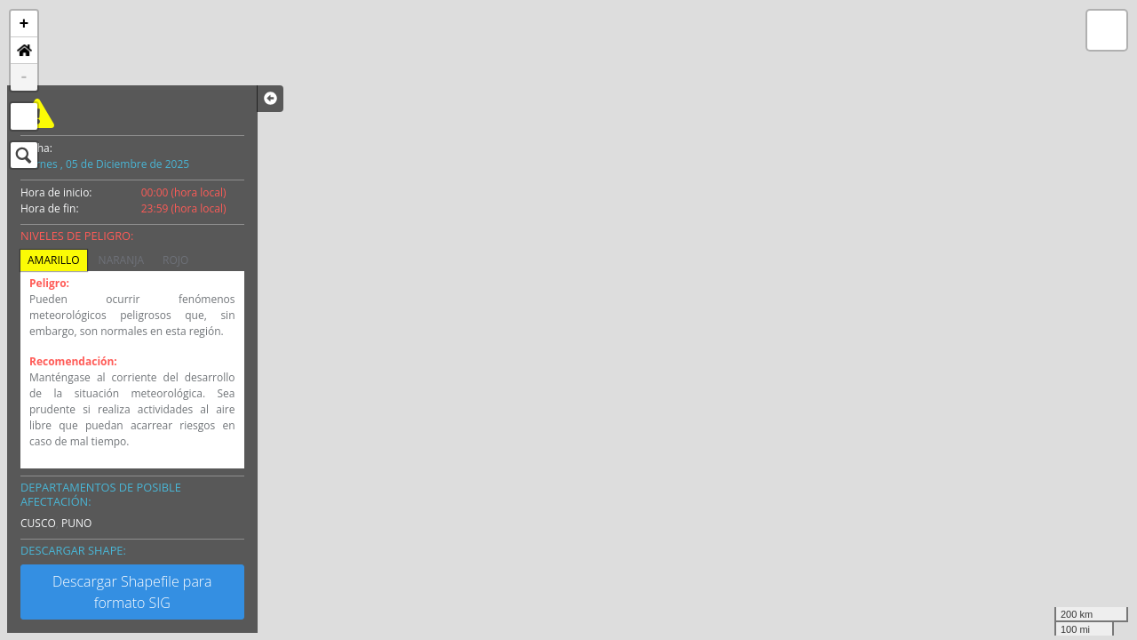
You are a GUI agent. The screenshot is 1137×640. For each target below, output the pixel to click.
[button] (24, 50)
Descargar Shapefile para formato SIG (132, 592)
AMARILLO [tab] (54, 260)
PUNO (76, 523)
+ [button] (24, 24)
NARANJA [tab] (121, 260)
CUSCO (38, 523)
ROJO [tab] (175, 260)
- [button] (24, 77)
